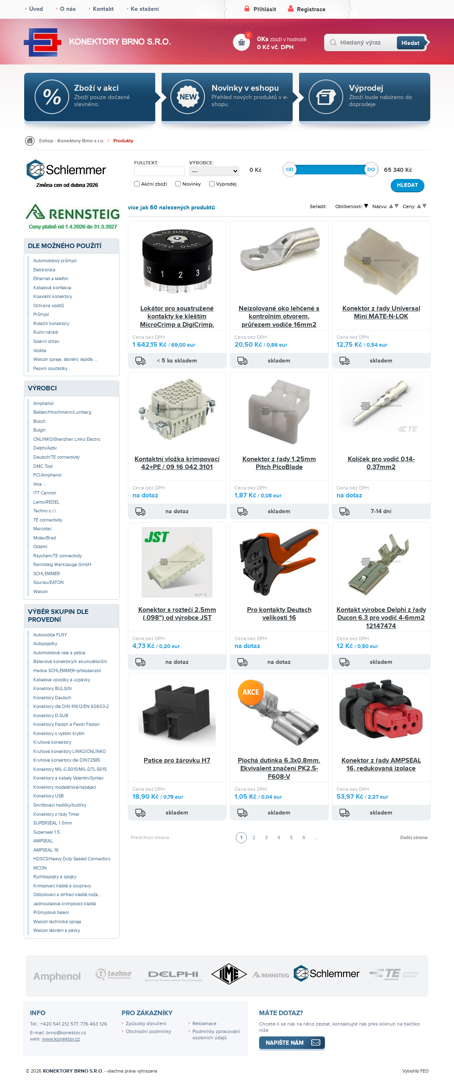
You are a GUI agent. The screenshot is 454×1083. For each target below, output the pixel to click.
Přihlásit (265, 9)
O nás (68, 8)
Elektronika (44, 270)
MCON (40, 868)
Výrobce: (201, 163)
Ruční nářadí (45, 332)
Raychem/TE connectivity (57, 556)
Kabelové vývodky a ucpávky (61, 680)
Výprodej (226, 184)
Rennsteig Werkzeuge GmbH (62, 564)
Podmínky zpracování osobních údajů (216, 1034)
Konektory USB (48, 796)
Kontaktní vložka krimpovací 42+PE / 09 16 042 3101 (177, 463)
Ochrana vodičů (48, 305)
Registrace (311, 9)
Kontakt (103, 8)
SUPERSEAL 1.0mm (52, 823)
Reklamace (204, 1024)
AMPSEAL (43, 841)
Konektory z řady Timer (56, 814)
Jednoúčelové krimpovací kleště (64, 904)
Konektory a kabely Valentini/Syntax (68, 778)
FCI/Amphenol (47, 475)
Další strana (414, 838)
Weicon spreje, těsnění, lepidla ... (65, 359)
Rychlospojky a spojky (54, 876)
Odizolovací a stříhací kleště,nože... (67, 894)
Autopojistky (45, 643)
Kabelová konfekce (52, 288)
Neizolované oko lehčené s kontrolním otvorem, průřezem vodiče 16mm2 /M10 (279, 320)
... (316, 838)
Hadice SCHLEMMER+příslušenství (67, 670)
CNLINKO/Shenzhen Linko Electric (66, 439)
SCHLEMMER (46, 573)
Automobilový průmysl (54, 260)
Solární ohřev (46, 341)
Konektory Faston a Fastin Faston (66, 724)
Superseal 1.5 (46, 832)
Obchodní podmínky (148, 1031)
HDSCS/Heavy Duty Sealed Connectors (71, 859)
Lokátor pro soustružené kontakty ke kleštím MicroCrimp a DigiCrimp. (177, 316)
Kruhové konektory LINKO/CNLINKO (69, 751)
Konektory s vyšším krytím (59, 733)
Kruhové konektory (52, 742)
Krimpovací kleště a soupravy (62, 886)
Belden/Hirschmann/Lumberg (62, 412)
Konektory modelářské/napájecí (64, 787)
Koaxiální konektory (52, 296)
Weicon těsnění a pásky (56, 930)
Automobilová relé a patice (59, 653)
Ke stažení (145, 8)
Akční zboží (154, 184)
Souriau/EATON (48, 582)
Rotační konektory (51, 323)
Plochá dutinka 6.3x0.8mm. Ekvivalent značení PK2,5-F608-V (279, 768)
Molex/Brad (44, 538)
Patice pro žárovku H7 (177, 760)
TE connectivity (47, 520)
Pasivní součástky (50, 368)
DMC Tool (42, 466)
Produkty (123, 141)
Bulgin (39, 430)
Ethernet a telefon (50, 278)
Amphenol (43, 403)
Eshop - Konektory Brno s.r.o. (72, 141)
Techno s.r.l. (45, 511)
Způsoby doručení (146, 1024)
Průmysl (41, 314)
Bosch (39, 421)
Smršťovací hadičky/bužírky (59, 805)
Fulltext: (146, 163)
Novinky (191, 184)
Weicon (40, 591)
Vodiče (39, 350)
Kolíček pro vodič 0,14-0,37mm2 (381, 463)
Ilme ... (40, 484)
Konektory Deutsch (52, 697)
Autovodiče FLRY (50, 635)
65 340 (394, 170)
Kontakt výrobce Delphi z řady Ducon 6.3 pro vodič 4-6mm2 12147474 (381, 618)
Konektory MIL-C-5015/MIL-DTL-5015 (70, 769)
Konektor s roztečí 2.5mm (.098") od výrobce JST (177, 614)
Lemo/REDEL (46, 502)
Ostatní (40, 546)
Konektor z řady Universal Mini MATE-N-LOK (381, 312)
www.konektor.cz (61, 1039)
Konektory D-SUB (50, 715)
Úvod (36, 8)
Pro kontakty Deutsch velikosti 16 (279, 614)
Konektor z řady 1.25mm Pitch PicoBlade (279, 463)
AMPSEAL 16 (46, 850)
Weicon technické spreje (57, 921)
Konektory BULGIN (52, 688)
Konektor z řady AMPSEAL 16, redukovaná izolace (381, 764)
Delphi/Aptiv (45, 448)
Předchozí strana (150, 838)
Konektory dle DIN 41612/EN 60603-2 (71, 706)
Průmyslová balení (51, 912)
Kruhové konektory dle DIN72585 (66, 760)
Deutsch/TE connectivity (56, 457)
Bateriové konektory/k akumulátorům (70, 661)
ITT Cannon (44, 493)
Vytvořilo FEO (415, 1071)
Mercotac (42, 529)
